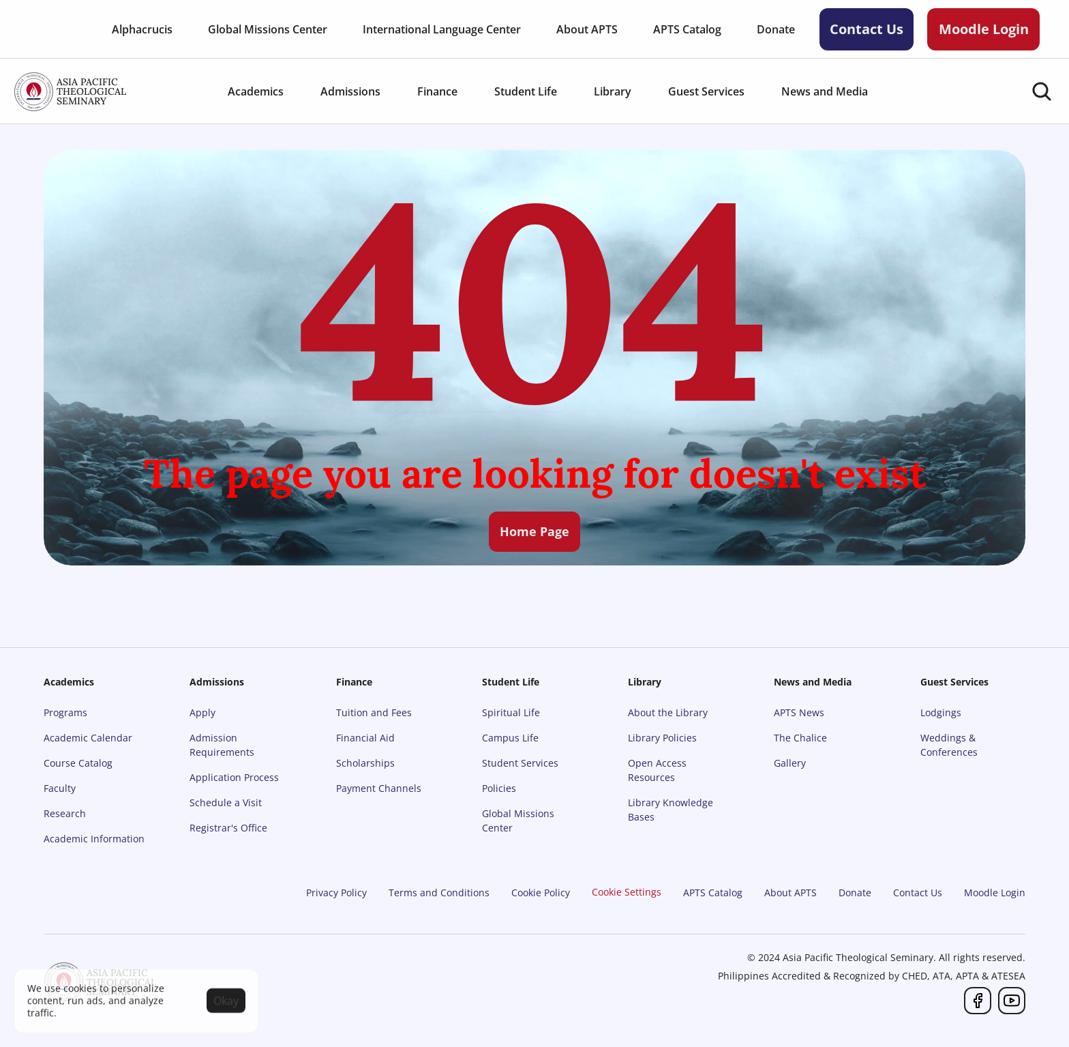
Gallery (790, 762)
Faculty (60, 788)
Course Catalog (78, 762)
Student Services (520, 762)
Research (65, 813)
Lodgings (940, 712)
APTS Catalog (712, 892)
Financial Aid (365, 737)
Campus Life (510, 737)
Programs (65, 712)
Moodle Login (994, 892)
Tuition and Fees (374, 712)
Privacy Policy (336, 892)
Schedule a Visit (226, 802)
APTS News (799, 712)
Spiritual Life (511, 712)
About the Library (668, 712)
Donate (855, 892)
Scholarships (365, 762)
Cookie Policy (540, 892)
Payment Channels (378, 788)
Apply (202, 712)
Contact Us (917, 892)
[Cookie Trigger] (626, 892)
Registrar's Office (228, 827)
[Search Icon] (1041, 91)
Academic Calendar (88, 737)
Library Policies (662, 737)
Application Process (234, 777)
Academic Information (94, 838)
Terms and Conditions (439, 892)
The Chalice (800, 737)
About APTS (790, 892)
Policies (499, 788)
